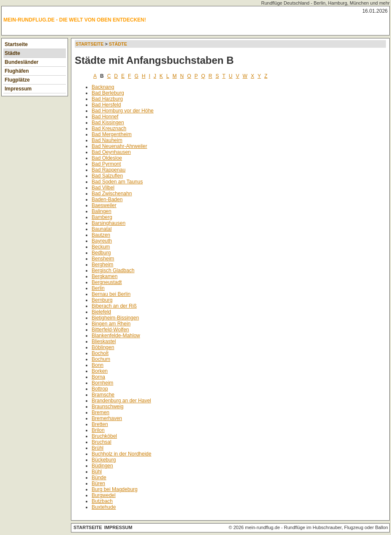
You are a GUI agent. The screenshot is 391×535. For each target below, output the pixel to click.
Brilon (98, 430)
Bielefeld (101, 312)
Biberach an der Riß (114, 306)
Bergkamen (104, 276)
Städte (12, 53)
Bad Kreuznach (109, 128)
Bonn (97, 365)
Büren (98, 483)
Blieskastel (104, 341)
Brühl (97, 448)
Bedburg (101, 253)
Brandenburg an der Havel (121, 401)
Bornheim (102, 383)
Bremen (100, 412)
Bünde (99, 477)
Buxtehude (104, 507)
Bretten (100, 424)
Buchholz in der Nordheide (121, 454)
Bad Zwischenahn (112, 194)
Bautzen (101, 235)
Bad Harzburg (107, 99)
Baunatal (101, 229)
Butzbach (102, 501)
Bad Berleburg (108, 93)
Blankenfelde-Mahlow (116, 335)
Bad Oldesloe (107, 158)
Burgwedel (104, 495)
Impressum (18, 89)
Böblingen (103, 347)
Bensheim (103, 259)
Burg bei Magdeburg (115, 489)
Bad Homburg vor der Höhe (123, 111)
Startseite (16, 44)
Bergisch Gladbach (113, 270)
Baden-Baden (107, 199)
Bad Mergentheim (112, 134)
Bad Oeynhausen (111, 152)
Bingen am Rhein (111, 324)
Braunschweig (107, 406)
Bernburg (102, 300)
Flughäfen (17, 71)
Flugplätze (17, 80)
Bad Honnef (105, 117)
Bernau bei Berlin (111, 294)
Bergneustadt (107, 282)
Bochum (101, 359)
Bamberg (102, 217)
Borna (98, 377)
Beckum (101, 247)
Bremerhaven (107, 418)
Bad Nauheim (107, 140)
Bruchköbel (104, 436)
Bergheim (102, 265)
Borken (100, 371)
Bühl (97, 472)
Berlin (98, 288)
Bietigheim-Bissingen (115, 318)
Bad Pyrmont (106, 164)
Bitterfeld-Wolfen (110, 330)
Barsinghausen (108, 223)
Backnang (103, 87)
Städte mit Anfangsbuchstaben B (154, 60)
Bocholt (100, 353)
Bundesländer (21, 62)
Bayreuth (102, 241)
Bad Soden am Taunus (117, 182)
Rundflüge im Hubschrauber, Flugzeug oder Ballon (336, 527)
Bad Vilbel (103, 188)
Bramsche (103, 395)
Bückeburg (104, 460)
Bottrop (100, 389)
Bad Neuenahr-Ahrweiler (119, 146)
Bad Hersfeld (106, 105)
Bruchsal (101, 442)
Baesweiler (104, 205)
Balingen (101, 211)
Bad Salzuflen (107, 176)
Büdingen (102, 466)
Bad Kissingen (108, 123)
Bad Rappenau (108, 170)
